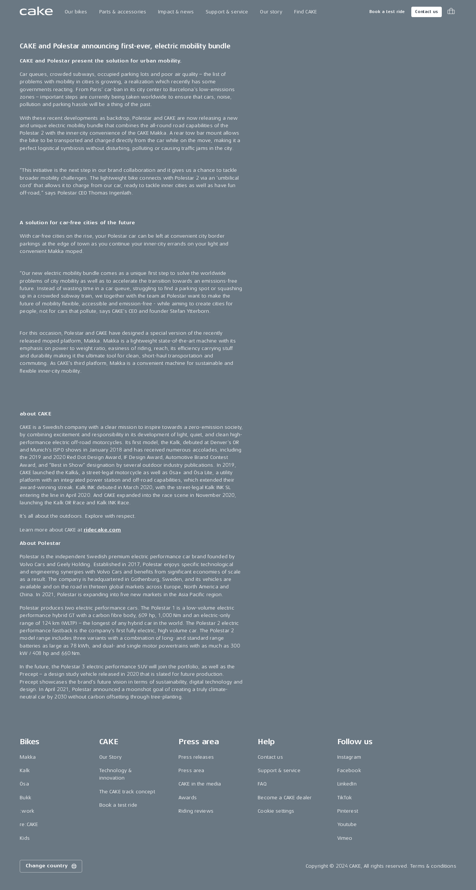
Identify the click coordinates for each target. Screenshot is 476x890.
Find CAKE (305, 12)
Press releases (196, 757)
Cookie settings (276, 811)
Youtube (347, 824)
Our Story (110, 757)
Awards (187, 797)
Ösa (24, 784)
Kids (25, 838)
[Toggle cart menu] (451, 12)
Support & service (227, 12)
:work (27, 811)
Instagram (349, 757)
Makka (28, 757)
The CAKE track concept (127, 791)
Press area (191, 770)
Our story (271, 12)
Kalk (25, 770)
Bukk (25, 797)
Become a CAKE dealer (285, 797)
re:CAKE (29, 824)
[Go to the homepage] (36, 12)
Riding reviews (195, 811)
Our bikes (76, 12)
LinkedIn (347, 784)
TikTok (344, 797)
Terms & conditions (433, 866)
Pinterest (347, 811)
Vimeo (345, 838)
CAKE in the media (199, 784)
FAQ (262, 784)
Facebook (349, 770)
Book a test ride (387, 11)
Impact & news (176, 12)
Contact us (426, 11)
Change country (52, 866)
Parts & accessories (123, 12)
